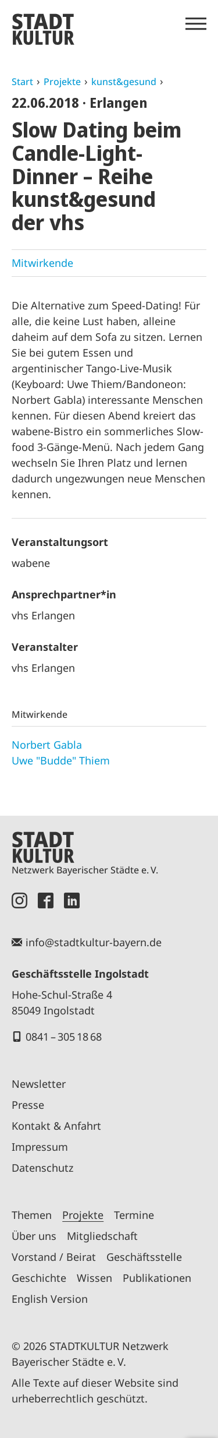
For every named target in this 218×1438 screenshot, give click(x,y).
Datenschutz (42, 1168)
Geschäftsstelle (144, 1257)
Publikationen (157, 1278)
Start (22, 81)
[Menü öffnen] (195, 23)
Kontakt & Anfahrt (56, 1126)
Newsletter (39, 1084)
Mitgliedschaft (102, 1236)
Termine (134, 1215)
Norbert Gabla (47, 745)
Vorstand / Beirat (54, 1257)
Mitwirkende (42, 263)
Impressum (40, 1147)
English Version (50, 1299)
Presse (28, 1105)
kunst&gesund (123, 81)
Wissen (94, 1278)
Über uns (34, 1236)
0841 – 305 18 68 (64, 1037)
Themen (32, 1215)
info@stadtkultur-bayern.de (94, 942)
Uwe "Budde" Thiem (61, 760)
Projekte (62, 81)
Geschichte (39, 1278)
